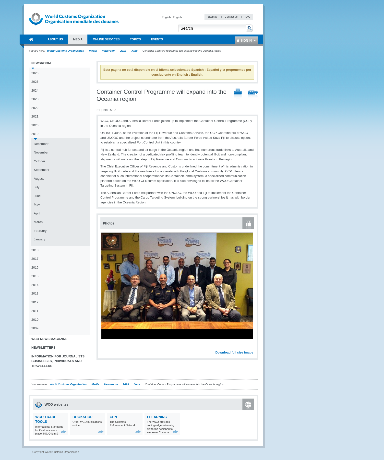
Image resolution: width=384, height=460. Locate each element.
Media (93, 50)
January (39, 239)
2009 (34, 328)
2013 (34, 293)
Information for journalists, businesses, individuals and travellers (58, 361)
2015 (34, 276)
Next (252, 346)
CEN (113, 417)
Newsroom (108, 50)
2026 (34, 73)
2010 (34, 319)
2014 (34, 285)
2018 (34, 250)
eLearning (157, 417)
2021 (34, 116)
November (41, 152)
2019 (123, 50)
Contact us (231, 16)
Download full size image (234, 352)
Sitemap (212, 16)
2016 (34, 267)
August (39, 178)
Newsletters (43, 347)
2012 (34, 302)
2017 (34, 258)
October (39, 161)
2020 (34, 125)
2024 (34, 90)
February (40, 231)
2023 (34, 99)
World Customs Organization (66, 50)
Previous (105, 346)
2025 (34, 81)
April (37, 213)
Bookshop (82, 417)
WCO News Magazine (49, 339)
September (41, 170)
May (37, 204)
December (41, 144)
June (134, 50)
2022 (34, 108)
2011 (34, 311)
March (38, 222)
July (36, 187)
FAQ (247, 16)
